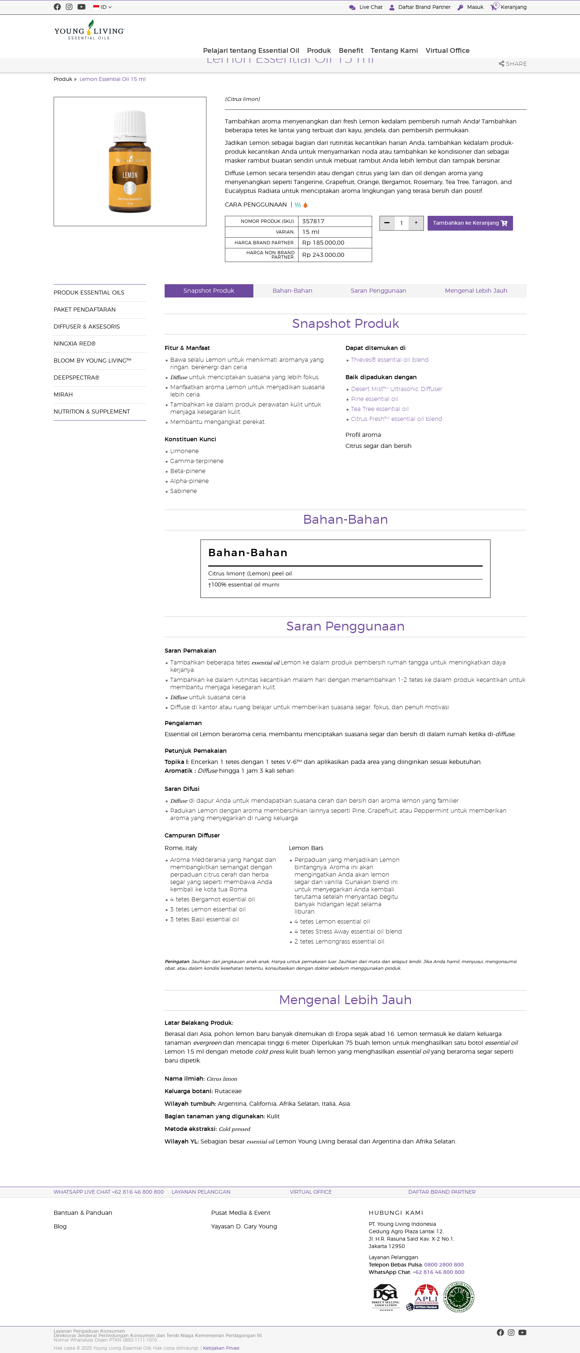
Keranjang (508, 6)
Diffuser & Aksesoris (87, 327)
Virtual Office (501, 29)
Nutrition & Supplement (92, 412)
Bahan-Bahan (293, 291)
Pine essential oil (374, 399)
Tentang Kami (447, 29)
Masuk (471, 7)
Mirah (63, 395)
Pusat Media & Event (240, 1213)
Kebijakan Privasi (221, 1348)
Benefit (403, 29)
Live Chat (366, 7)
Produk (370, 29)
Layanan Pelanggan (201, 1192)
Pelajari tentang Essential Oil (302, 29)
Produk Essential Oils (89, 293)
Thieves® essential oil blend (390, 360)
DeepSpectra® (76, 378)
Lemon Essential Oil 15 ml (113, 79)
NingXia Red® (74, 344)
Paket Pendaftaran (85, 310)
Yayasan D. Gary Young (244, 1227)
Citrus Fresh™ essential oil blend (396, 419)
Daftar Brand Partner (421, 7)
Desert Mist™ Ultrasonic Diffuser (396, 389)
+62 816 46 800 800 (438, 1272)
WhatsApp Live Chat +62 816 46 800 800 (109, 1192)
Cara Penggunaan (257, 205)
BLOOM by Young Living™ (92, 361)
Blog (60, 1227)
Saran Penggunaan (379, 291)
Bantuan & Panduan (83, 1213)
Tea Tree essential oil (380, 409)
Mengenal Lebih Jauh (476, 291)
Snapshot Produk (208, 291)
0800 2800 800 (443, 1265)
